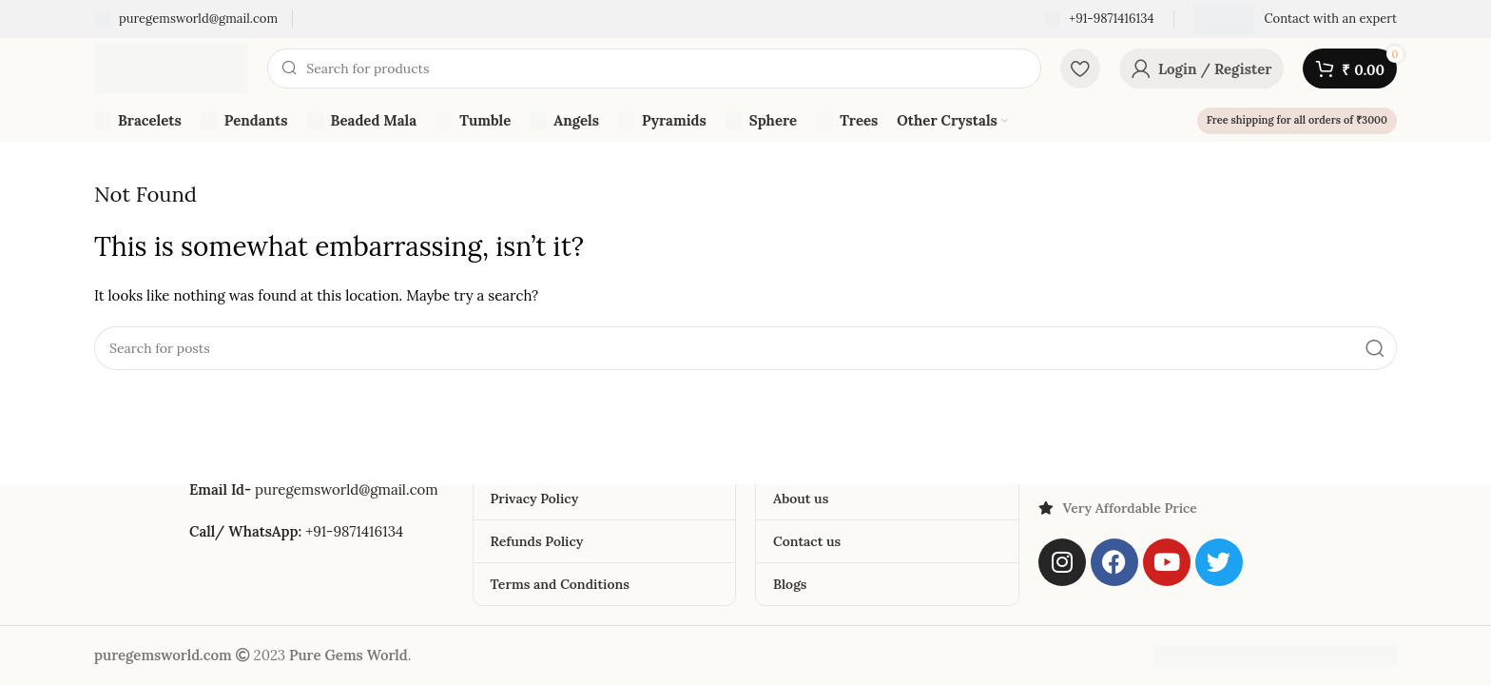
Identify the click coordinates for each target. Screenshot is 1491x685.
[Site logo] (171, 67)
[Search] (654, 68)
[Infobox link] (186, 19)
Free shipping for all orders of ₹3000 (1297, 120)
